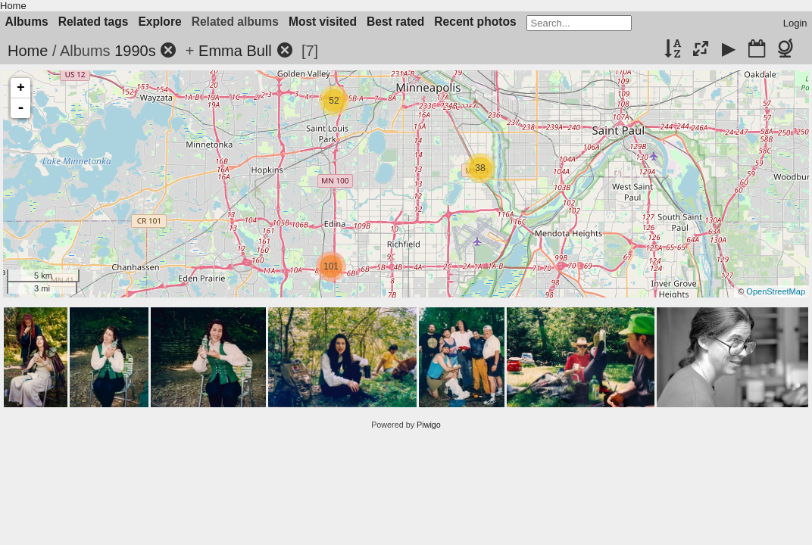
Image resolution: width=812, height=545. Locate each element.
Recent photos (475, 21)
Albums (26, 21)
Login (795, 23)
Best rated (395, 21)
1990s (135, 50)
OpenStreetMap (775, 291)
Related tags (93, 21)
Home (13, 5)
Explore (159, 21)
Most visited (323, 21)
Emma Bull (235, 50)
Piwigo (429, 424)
